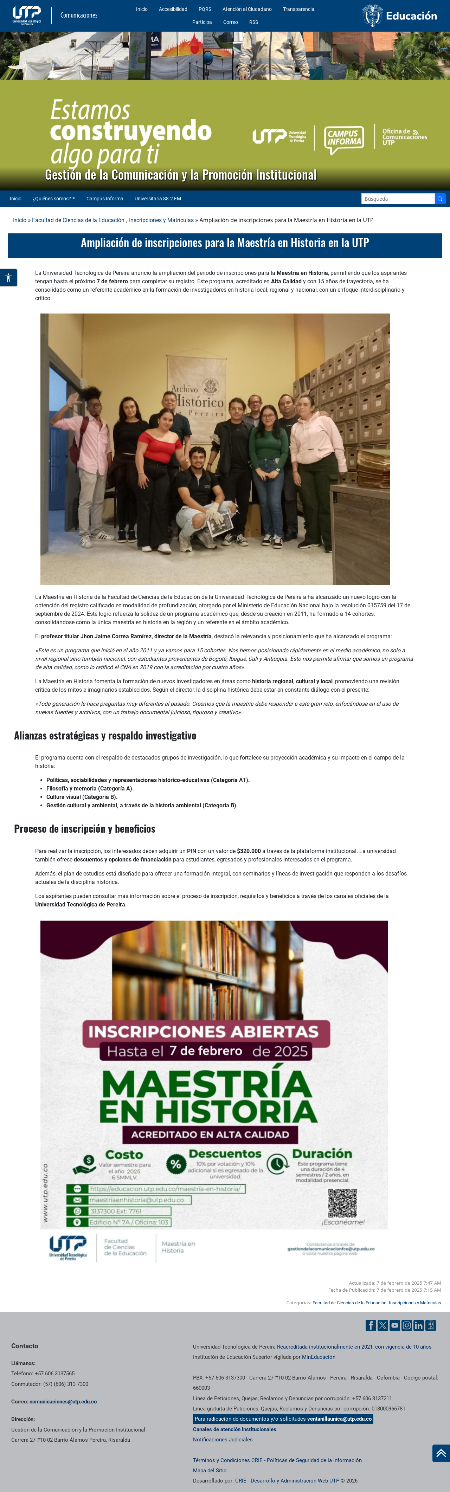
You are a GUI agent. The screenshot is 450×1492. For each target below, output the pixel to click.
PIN (191, 851)
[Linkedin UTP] (418, 1325)
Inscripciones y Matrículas (161, 220)
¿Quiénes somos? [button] (52, 198)
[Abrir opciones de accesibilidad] (9, 278)
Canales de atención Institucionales (234, 1429)
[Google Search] (398, 198)
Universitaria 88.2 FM (158, 198)
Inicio (142, 9)
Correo (230, 22)
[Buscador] (440, 198)
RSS (253, 22)
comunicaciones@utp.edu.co (63, 1402)
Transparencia (298, 9)
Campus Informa (104, 198)
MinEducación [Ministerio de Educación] (318, 1357)
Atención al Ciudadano (247, 9)
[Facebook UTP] (371, 1325)
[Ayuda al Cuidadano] (430, 1325)
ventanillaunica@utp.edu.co (339, 1419)
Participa (202, 22)
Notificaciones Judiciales (223, 1439)
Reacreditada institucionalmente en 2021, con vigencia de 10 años (354, 1347)
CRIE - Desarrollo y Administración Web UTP (287, 1481)
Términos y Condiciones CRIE (228, 1460)
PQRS (205, 9)
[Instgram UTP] (406, 1325)
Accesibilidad (173, 9)
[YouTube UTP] (395, 1325)
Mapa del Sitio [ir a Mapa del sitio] (210, 1470)
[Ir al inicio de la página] (441, 1453)
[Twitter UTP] (383, 1325)
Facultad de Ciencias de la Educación (78, 220)
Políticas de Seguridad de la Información (314, 1460)
